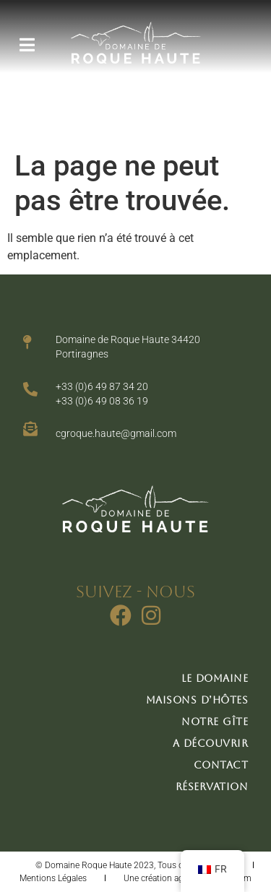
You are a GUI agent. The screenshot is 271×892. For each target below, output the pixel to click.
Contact (221, 765)
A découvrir (211, 743)
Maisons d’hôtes (197, 700)
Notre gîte (214, 721)
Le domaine (214, 678)
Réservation (212, 786)
